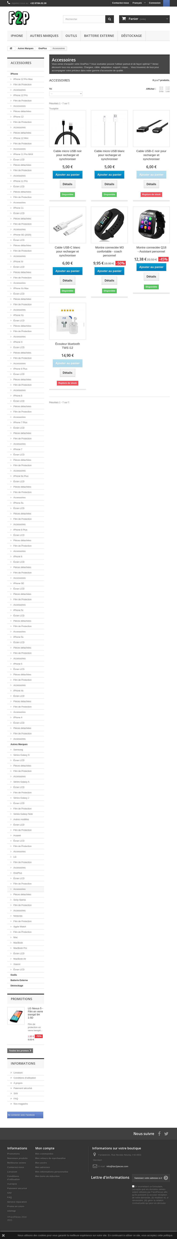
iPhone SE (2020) (22, 234)
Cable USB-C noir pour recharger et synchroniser (151, 155)
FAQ (15, 1098)
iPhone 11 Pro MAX (23, 154)
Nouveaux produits (17, 1158)
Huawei (17, 835)
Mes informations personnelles (51, 1171)
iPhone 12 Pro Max (22, 79)
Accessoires (19, 90)
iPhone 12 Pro (20, 95)
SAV (15, 1093)
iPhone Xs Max (21, 288)
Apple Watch (19, 926)
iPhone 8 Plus (20, 368)
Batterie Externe (99, 36)
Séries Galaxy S (21, 755)
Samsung (18, 749)
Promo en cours (15, 1206)
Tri (50, 89)
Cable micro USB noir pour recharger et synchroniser (67, 155)
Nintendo (17, 916)
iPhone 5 (17, 663)
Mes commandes (44, 1153)
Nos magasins (20, 1103)
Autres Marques (44, 36)
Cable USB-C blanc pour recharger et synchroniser (67, 251)
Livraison (18, 1072)
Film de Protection (22, 84)
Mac (15, 937)
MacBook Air (19, 958)
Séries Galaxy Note (23, 814)
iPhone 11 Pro (20, 181)
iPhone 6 (17, 556)
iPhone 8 (17, 395)
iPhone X (17, 342)
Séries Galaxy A (21, 781)
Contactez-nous (120, 3)
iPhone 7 (17, 449)
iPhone (17, 36)
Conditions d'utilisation (24, 1078)
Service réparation (17, 1202)
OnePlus (17, 873)
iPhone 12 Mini (20, 138)
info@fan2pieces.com (117, 1166)
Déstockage (131, 36)
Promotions (21, 999)
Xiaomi (16, 964)
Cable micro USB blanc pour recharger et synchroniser (109, 155)
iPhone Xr (18, 261)
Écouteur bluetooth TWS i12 (67, 346)
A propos (17, 1083)
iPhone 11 (18, 208)
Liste (168, 89)
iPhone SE (18, 583)
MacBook (18, 942)
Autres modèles (21, 819)
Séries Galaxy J (21, 798)
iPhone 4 (17, 717)
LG (14, 857)
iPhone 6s (18, 503)
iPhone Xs (18, 315)
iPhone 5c (18, 610)
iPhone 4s (18, 690)
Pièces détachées (22, 111)
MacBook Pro (20, 948)
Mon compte (44, 1148)
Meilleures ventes (16, 1162)
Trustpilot (53, 108)
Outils (71, 36)
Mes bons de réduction (47, 1176)
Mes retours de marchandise (50, 1158)
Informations (23, 1063)
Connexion (155, 3)
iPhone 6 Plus (20, 529)
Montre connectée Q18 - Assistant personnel (151, 249)
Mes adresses (42, 1167)
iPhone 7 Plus (20, 422)
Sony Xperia (19, 899)
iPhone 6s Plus (20, 476)
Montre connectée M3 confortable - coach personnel (109, 251)
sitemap (11, 1211)
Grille (161, 89)
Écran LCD (18, 159)
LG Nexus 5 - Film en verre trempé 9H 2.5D (35, 1013)
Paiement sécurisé (22, 1088)
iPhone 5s (18, 637)
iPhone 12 (18, 116)
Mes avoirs (41, 1162)
